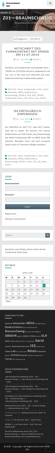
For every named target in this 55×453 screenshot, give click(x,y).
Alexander (12, 92)
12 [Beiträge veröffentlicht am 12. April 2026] (44, 285)
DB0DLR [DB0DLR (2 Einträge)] (38, 332)
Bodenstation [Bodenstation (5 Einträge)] (13, 327)
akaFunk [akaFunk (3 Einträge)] (8, 323)
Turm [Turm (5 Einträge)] (8, 359)
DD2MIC (37, 59)
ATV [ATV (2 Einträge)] (36, 323)
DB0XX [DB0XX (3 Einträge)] (26, 336)
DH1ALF (22, 95)
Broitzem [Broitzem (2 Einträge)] (28, 332)
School (8, 164)
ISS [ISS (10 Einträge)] (33, 345)
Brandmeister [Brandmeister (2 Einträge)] (32, 327)
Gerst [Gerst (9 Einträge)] (39, 340)
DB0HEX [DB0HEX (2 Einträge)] (19, 336)
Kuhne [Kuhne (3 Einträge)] (8, 351)
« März (8, 301)
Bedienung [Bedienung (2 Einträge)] (41, 323)
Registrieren (10, 213)
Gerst (20, 98)
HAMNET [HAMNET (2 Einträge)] (8, 346)
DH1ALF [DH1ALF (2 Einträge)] (38, 336)
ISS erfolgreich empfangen (27, 112)
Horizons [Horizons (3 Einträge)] (26, 346)
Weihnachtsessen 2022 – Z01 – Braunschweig (25, 405)
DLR (29, 95)
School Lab (33, 98)
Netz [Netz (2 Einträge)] (18, 351)
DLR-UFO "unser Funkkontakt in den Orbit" (28, 89)
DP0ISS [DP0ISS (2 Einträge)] (18, 341)
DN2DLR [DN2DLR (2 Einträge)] (12, 341)
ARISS (20, 92)
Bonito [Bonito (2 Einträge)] (25, 327)
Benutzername (12, 183)
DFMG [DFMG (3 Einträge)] (32, 336)
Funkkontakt (11, 98)
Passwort (9, 194)
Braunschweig (11, 95)
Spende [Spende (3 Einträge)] (23, 355)
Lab (39, 161)
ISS (25, 98)
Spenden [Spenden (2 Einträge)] (31, 355)
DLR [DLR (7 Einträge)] (44, 336)
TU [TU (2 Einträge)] (42, 355)
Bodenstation (31, 92)
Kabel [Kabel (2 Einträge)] (38, 346)
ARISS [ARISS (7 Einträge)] (30, 323)
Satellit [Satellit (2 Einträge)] (7, 355)
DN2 (34, 95)
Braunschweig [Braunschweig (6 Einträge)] (15, 331)
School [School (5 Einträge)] (15, 355)
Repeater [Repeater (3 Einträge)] (41, 351)
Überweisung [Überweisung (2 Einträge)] (20, 359)
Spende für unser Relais (15, 249)
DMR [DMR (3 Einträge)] (7, 341)
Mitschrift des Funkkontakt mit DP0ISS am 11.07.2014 (27, 51)
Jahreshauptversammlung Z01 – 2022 (21, 401)
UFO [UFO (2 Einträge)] (13, 359)
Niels (44, 161)
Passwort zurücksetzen (15, 219)
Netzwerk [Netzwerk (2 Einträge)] (23, 351)
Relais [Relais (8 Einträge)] (32, 351)
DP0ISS (40, 95)
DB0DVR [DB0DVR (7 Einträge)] (11, 336)
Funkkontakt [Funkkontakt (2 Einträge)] (30, 341)
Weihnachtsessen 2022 (18, 408)
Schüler (43, 98)
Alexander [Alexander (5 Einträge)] (19, 323)
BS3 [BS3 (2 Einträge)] (33, 332)
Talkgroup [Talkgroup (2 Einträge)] (37, 355)
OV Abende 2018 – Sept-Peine (27, 420)
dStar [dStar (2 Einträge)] (23, 341)
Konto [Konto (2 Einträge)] (43, 346)
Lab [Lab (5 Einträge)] (13, 351)
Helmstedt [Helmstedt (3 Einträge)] (16, 346)
